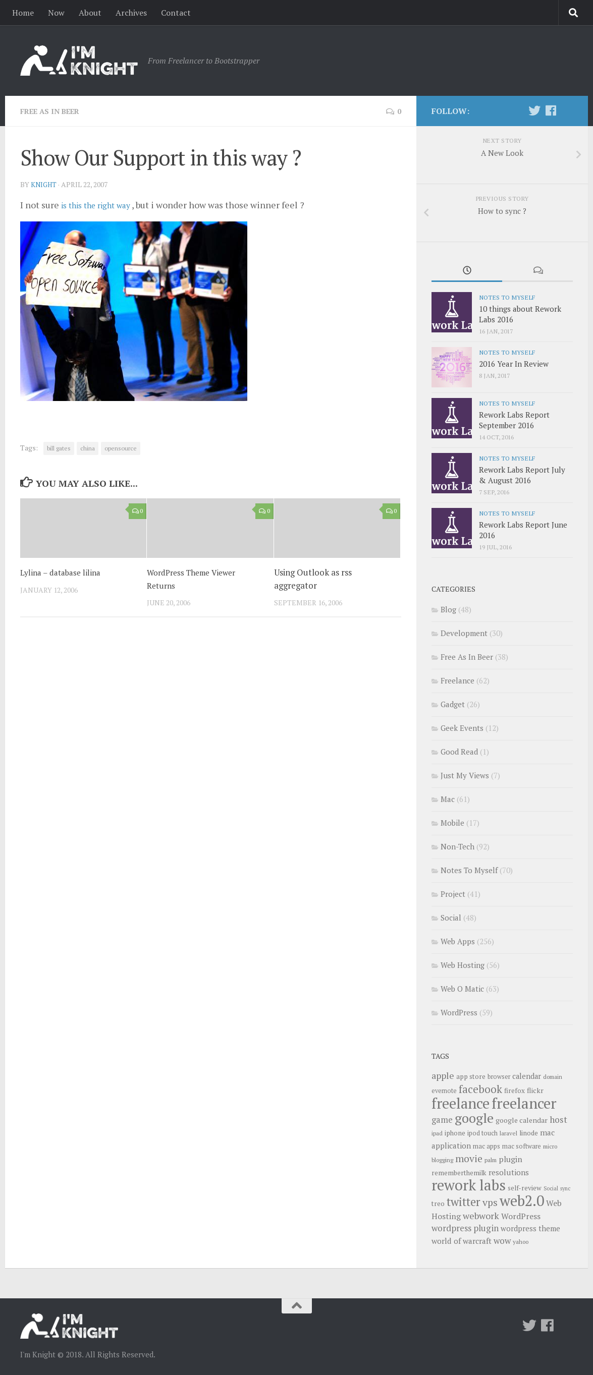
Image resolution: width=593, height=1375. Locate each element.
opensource (120, 447)
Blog (448, 609)
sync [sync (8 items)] (565, 1188)
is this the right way (102, 204)
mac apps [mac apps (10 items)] (486, 1146)
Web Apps (458, 941)
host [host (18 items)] (558, 1119)
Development (464, 633)
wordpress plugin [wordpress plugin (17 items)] (465, 1228)
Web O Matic (462, 989)
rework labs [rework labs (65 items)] (469, 1184)
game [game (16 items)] (442, 1119)
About (90, 12)
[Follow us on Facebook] (551, 110)
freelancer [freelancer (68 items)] (524, 1103)
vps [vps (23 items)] (490, 1202)
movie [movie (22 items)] (468, 1158)
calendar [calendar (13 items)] (526, 1076)
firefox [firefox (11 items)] (514, 1090)
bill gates (59, 447)
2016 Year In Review (514, 364)
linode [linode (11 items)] (528, 1132)
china (87, 447)
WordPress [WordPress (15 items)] (521, 1216)
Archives (131, 12)
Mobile (452, 823)
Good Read (459, 752)
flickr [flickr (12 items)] (535, 1090)
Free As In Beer (54, 111)
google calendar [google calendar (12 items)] (522, 1120)
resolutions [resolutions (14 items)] (509, 1172)
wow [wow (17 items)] (502, 1240)
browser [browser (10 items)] (499, 1076)
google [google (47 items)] (474, 1117)
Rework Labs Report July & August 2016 (522, 475)
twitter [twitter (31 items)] (463, 1201)
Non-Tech (457, 846)
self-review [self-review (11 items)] (525, 1187)
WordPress (459, 1012)
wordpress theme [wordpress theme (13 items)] (530, 1228)
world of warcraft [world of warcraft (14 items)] (462, 1241)
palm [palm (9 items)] (490, 1160)
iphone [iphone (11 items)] (455, 1132)
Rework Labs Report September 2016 (514, 420)
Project (453, 894)
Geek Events (462, 728)
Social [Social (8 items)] (551, 1188)
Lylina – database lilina (63, 572)
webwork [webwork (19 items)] (481, 1216)
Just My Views (465, 775)
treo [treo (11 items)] (438, 1203)
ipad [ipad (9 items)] (437, 1133)
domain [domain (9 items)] (552, 1076)
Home (23, 12)
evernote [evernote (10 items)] (444, 1090)
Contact (176, 12)
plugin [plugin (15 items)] (510, 1159)
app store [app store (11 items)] (471, 1076)
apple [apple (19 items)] (443, 1075)
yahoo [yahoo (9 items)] (520, 1241)
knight (45, 184)
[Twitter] (534, 110)
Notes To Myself (507, 297)
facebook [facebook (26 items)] (480, 1089)
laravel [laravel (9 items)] (508, 1133)
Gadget (453, 704)
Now (56, 12)
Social (451, 917)
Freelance (457, 680)
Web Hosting (462, 965)
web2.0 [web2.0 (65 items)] (522, 1200)
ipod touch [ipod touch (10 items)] (482, 1133)
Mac (448, 799)
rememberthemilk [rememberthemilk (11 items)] (459, 1172)
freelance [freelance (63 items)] (461, 1103)
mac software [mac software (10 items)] (521, 1146)
